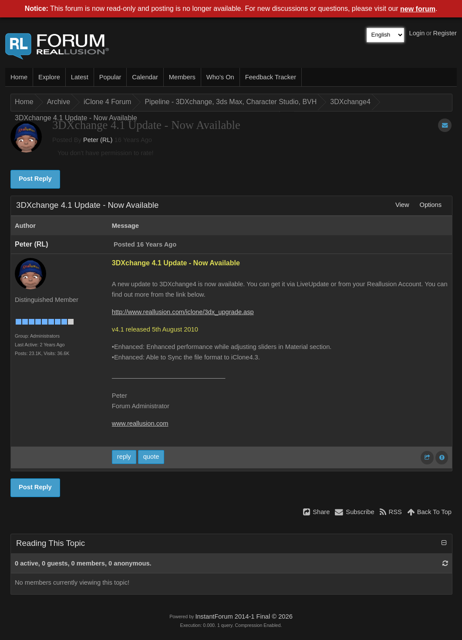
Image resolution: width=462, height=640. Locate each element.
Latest (80, 77)
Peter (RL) (98, 139)
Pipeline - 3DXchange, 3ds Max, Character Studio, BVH (231, 101)
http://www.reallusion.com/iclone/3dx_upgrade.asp (183, 311)
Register (445, 33)
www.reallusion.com (140, 423)
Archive (58, 101)
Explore (49, 77)
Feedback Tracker (270, 77)
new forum (417, 9)
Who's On (220, 77)
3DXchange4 (350, 101)
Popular (110, 77)
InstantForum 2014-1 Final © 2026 (243, 616)
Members (182, 77)
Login (417, 33)
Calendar (145, 77)
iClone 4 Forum (107, 101)
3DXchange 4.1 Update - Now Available (76, 118)
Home (19, 77)
